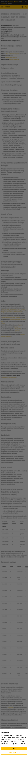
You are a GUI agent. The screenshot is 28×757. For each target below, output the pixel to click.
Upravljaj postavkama (14, 752)
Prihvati (14, 748)
